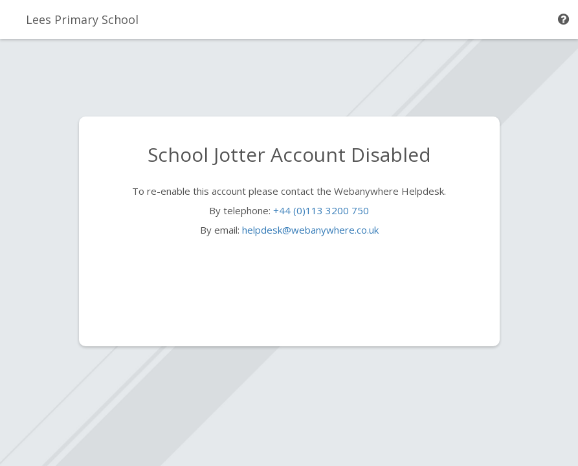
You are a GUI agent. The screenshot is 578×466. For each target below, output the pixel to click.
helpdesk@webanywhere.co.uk (310, 229)
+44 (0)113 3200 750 (321, 210)
